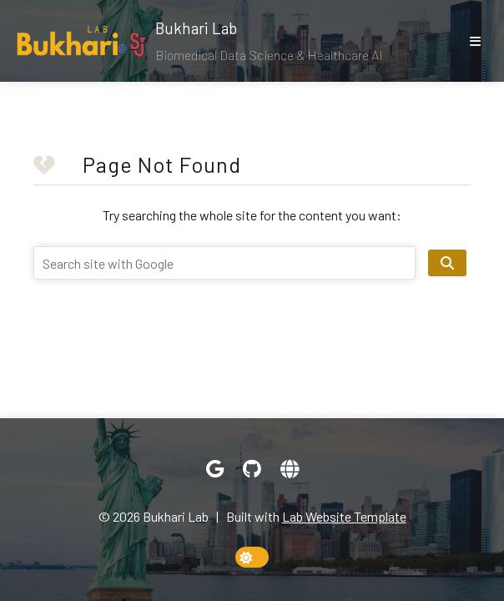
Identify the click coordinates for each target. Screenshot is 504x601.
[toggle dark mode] (252, 557)
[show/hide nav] (474, 40)
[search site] (447, 263)
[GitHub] (252, 469)
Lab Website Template (344, 516)
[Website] (289, 469)
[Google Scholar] (215, 469)
